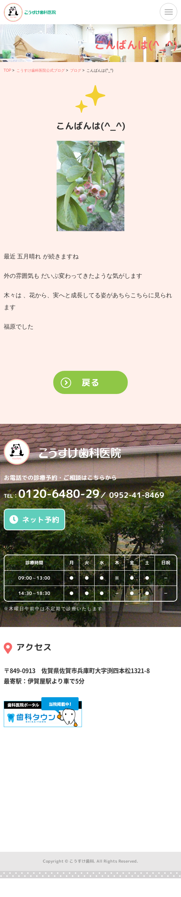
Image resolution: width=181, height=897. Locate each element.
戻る (90, 382)
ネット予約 (34, 519)
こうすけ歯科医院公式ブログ (40, 70)
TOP (7, 70)
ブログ (75, 70)
